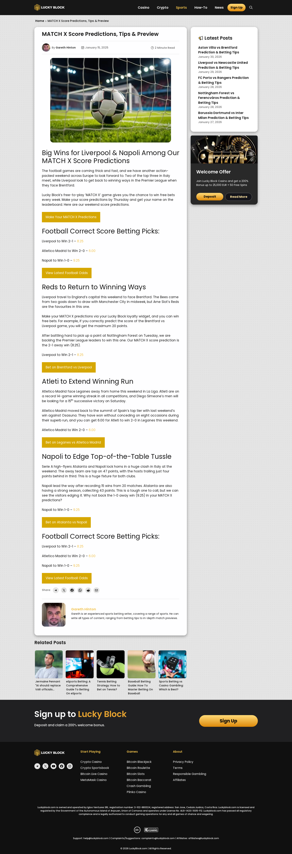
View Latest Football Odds (67, 273)
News (219, 7)
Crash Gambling (139, 786)
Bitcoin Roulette (138, 768)
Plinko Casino (136, 792)
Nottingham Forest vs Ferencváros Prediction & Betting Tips (219, 98)
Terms (178, 768)
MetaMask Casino (93, 780)
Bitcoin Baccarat (139, 780)
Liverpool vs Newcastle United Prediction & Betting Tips (223, 65)
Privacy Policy (183, 762)
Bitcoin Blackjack (139, 762)
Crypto (162, 7)
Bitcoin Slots (136, 774)
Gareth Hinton (66, 47)
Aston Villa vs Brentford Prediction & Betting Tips (218, 50)
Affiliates (179, 780)
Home (39, 21)
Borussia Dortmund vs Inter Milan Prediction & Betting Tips (223, 115)
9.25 (76, 260)
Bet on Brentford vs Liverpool (69, 367)
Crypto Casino (91, 762)
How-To (200, 7)
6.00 (92, 251)
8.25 (80, 241)
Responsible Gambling (189, 774)
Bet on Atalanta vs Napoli (66, 522)
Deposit (210, 196)
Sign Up (236, 7)
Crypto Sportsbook (94, 768)
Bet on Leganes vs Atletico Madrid (73, 442)
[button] (251, 7)
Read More (238, 197)
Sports (181, 7)
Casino (143, 7)
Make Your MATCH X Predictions (71, 217)
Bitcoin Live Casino (93, 774)
